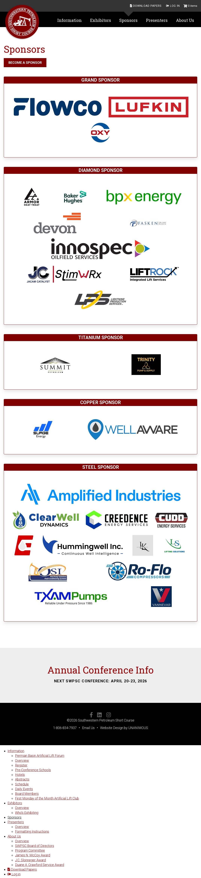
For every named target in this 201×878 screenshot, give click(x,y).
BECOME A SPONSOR (25, 63)
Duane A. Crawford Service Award (39, 865)
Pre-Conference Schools (33, 770)
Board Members (27, 794)
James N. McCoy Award (32, 855)
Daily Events (24, 789)
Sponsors (14, 817)
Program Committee (30, 850)
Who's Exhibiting (26, 813)
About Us (14, 836)
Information (16, 751)
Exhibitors (15, 803)
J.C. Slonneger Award (30, 860)
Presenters (16, 822)
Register (21, 765)
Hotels (20, 775)
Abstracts (22, 779)
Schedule (22, 784)
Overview (22, 760)
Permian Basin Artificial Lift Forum (39, 756)
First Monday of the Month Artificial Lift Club (47, 798)
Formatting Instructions (32, 831)
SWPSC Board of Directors (34, 846)
